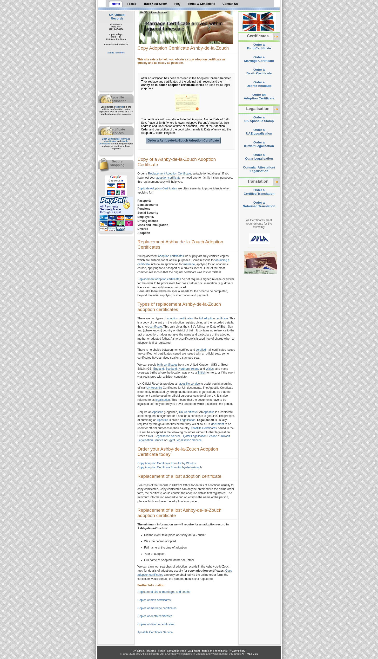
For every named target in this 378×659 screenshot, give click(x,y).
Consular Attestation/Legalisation (259, 169)
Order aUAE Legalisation (259, 131)
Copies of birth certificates (154, 600)
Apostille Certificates (203, 428)
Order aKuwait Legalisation (259, 144)
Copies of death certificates (154, 616)
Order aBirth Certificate (259, 46)
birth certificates (167, 364)
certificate (155, 326)
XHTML (246, 653)
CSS (255, 653)
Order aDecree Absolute (259, 84)
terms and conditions (214, 650)
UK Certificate (188, 412)
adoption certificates (171, 256)
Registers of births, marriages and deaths (163, 592)
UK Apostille (154, 387)
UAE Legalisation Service (164, 436)
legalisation (162, 399)
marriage (189, 264)
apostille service (189, 383)
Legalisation (188, 420)
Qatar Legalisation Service (200, 436)
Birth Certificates (111, 139)
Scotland (171, 368)
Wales (210, 368)
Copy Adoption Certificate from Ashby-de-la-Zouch (169, 467)
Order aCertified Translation (259, 191)
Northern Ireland (188, 368)
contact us (173, 650)
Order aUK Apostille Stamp (259, 119)
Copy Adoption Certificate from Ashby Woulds (166, 463)
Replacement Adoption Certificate (169, 173)
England (158, 368)
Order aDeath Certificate (259, 71)
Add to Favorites (116, 53)
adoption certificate (168, 177)
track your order (191, 650)
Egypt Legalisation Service (185, 440)
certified (201, 349)
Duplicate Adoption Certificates (157, 188)
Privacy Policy (237, 650)
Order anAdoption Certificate (259, 96)
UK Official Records (117, 16)
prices (161, 650)
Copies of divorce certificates (155, 624)
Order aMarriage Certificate (259, 59)
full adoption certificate (213, 318)
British (201, 372)
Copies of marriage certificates (156, 608)
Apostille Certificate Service (155, 632)
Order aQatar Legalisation (259, 156)
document (217, 424)
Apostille (119, 107)
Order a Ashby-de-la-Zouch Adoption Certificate (183, 140)
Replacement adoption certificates (159, 279)
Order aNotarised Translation (259, 204)
